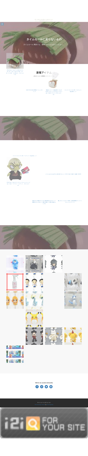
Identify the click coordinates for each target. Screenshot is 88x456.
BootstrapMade (50, 404)
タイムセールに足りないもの (44, 39)
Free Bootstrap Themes (40, 404)
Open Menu (2, 24)
